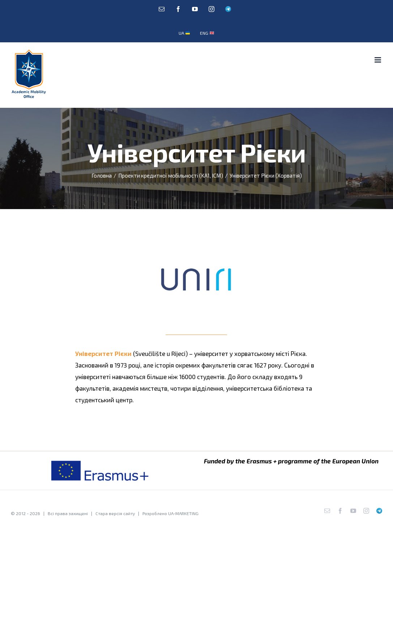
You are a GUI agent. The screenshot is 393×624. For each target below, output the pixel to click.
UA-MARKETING (183, 513)
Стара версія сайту (115, 513)
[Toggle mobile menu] (378, 60)
